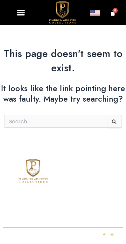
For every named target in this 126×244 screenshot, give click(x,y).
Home (15, 202)
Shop (39, 202)
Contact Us (32, 214)
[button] (20, 12)
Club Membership (75, 202)
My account (92, 214)
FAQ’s (111, 202)
